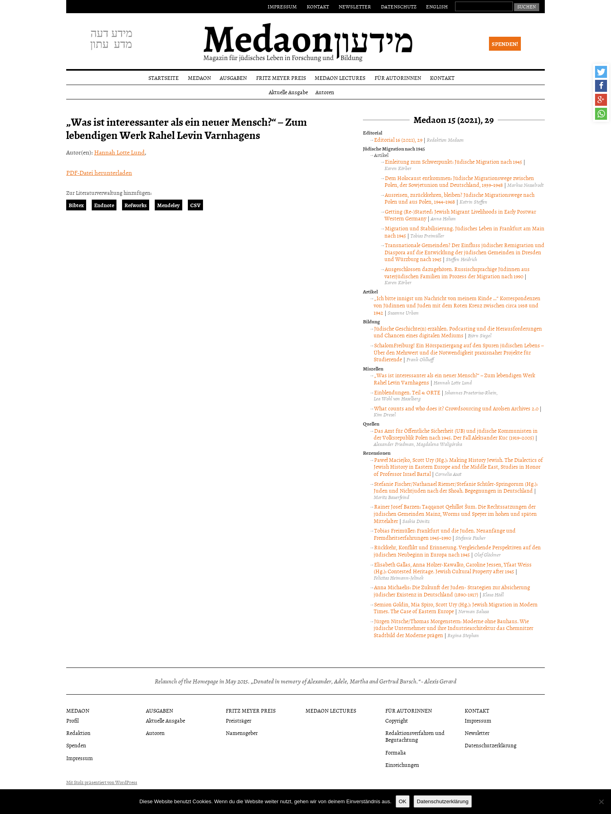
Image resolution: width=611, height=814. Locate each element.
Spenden (76, 745)
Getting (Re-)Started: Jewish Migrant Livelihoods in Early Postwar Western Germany (460, 215)
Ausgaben (233, 77)
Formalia (395, 752)
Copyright (396, 720)
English (437, 6)
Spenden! (505, 44)
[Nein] (601, 802)
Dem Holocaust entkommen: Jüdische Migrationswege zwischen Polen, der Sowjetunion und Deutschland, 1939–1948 (459, 181)
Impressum (282, 6)
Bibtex (76, 205)
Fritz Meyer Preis (281, 77)
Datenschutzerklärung (490, 745)
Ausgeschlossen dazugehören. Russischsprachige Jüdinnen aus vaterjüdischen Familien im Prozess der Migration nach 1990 (457, 272)
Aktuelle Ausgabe (288, 92)
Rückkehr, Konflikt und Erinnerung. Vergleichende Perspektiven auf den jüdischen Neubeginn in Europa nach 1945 (457, 551)
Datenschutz (398, 6)
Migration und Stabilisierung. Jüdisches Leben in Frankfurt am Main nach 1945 (464, 232)
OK (402, 801)
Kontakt (318, 6)
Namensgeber (242, 733)
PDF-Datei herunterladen (99, 172)
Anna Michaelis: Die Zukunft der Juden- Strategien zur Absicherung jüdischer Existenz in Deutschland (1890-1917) (452, 590)
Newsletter (355, 6)
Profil (72, 720)
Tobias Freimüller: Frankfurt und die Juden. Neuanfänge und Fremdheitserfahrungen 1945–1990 (445, 534)
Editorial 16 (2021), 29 (398, 139)
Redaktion (78, 733)
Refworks (135, 205)
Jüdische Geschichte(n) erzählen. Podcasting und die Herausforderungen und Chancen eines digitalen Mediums (458, 332)
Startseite (163, 77)
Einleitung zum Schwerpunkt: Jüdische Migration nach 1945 (453, 161)
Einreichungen (402, 765)
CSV (195, 205)
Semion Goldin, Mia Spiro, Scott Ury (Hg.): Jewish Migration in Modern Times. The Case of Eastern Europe (456, 608)
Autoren (324, 92)
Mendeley (168, 205)
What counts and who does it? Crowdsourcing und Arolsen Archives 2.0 (456, 408)
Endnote (104, 205)
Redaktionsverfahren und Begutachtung (415, 736)
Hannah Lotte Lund (119, 152)
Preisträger (238, 720)
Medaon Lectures (340, 77)
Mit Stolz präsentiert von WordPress (101, 782)
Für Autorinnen (397, 77)
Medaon (199, 77)
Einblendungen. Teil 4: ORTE (407, 392)
